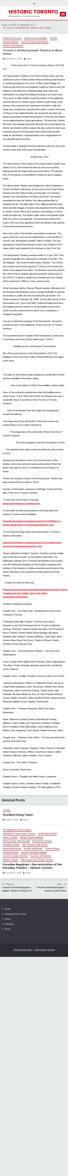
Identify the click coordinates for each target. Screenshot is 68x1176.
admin (29, 58)
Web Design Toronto (45, 949)
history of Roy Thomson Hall (16, 841)
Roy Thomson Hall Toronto (35, 844)
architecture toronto (12, 38)
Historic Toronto (33, 11)
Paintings (9, 924)
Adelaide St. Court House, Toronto (19, 833)
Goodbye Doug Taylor (18, 815)
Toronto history (52, 848)
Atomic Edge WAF (23, 949)
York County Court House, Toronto (37, 859)
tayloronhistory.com (12, 848)
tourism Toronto (10, 859)
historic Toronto (10, 837)
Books (8, 908)
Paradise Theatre (11, 844)
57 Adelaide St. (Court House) (17, 829)
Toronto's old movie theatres (35, 42)
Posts (7, 929)
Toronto (53, 38)
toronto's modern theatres (15, 856)
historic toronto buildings (35, 38)
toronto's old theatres (13, 45)
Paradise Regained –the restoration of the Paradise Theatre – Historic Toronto (32, 866)
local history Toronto (42, 841)
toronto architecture (33, 848)
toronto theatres (10, 42)
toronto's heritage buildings (34, 852)
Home (8, 919)
